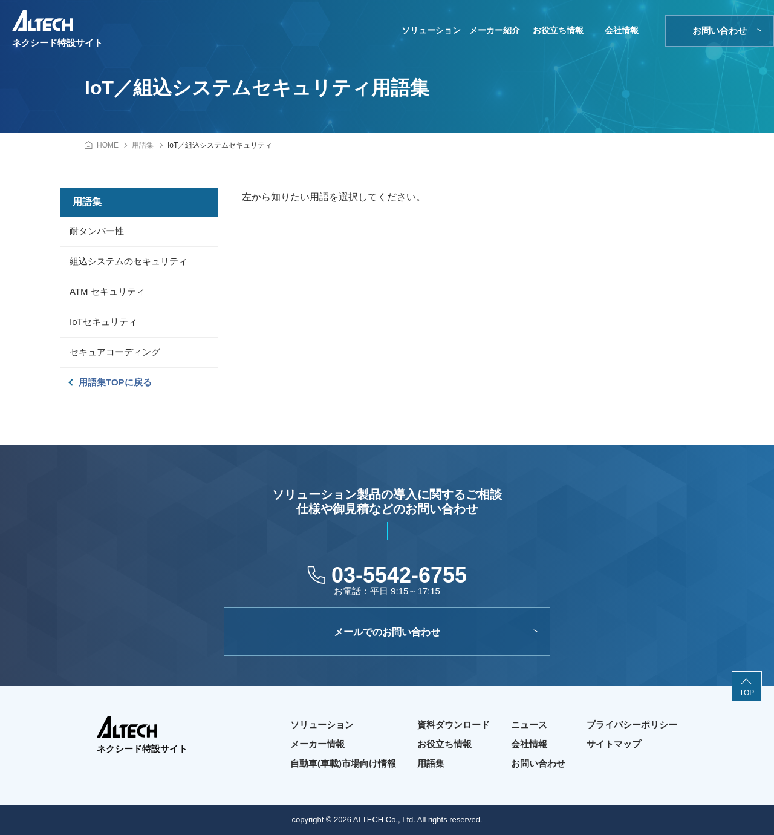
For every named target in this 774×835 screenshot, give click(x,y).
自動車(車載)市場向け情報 (343, 763)
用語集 (430, 763)
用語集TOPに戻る (115, 382)
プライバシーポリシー (632, 724)
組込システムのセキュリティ (128, 261)
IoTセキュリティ (103, 321)
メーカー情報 (317, 744)
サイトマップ (614, 744)
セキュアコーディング (115, 352)
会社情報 (622, 30)
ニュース (529, 724)
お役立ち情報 (558, 30)
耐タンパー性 (97, 231)
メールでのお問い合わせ (387, 632)
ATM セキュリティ (107, 291)
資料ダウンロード (453, 724)
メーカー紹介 (494, 30)
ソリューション (431, 30)
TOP (747, 693)
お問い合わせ (719, 30)
